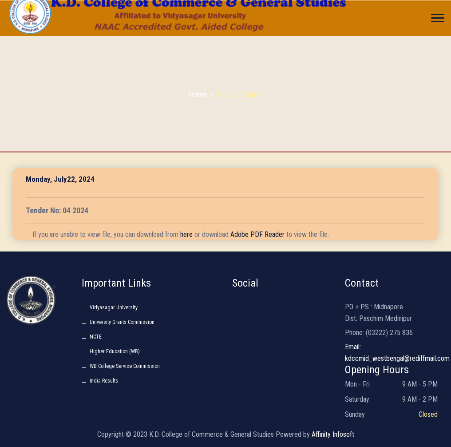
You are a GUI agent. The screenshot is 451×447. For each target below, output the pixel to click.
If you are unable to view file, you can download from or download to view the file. (180, 234)
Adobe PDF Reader (257, 234)
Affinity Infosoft (333, 434)
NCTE (96, 337)
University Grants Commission (122, 322)
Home (197, 94)
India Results (104, 381)
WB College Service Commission (125, 366)
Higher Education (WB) (115, 351)
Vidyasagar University (114, 307)
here (186, 234)
